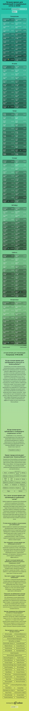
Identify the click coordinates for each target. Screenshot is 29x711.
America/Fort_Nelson (20, 692)
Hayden (24, 482)
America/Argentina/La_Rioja (19, 684)
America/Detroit (21, 676)
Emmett (12, 487)
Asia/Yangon (20, 690)
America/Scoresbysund (20, 674)
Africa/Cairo (8, 674)
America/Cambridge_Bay (9, 665)
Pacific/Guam (20, 657)
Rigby (8, 491)
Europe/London (8, 676)
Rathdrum (22, 484)
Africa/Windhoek (8, 660)
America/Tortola (20, 636)
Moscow (11, 476)
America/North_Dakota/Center (14, 655)
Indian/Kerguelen (14, 653)
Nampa (23, 472)
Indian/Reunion (20, 662)
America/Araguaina (8, 657)
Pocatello (23, 476)
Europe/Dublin (20, 695)
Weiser (6, 484)
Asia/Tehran (8, 692)
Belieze (20, 491)
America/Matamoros (20, 634)
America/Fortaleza (20, 681)
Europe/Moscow (20, 646)
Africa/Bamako (8, 695)
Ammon (12, 482)
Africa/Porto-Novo (6, 684)
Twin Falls (11, 479)
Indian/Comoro (8, 669)
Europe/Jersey (20, 669)
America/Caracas (20, 648)
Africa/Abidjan (20, 667)
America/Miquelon (8, 636)
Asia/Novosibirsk (21, 665)
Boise (5, 472)
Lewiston (17, 476)
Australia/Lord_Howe (8, 690)
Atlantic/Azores (8, 646)
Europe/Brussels (20, 643)
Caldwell (11, 472)
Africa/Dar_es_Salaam (14, 641)
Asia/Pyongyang (8, 667)
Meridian (5, 476)
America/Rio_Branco (8, 643)
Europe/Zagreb (8, 662)
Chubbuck (17, 482)
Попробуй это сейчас (14, 450)
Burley (23, 479)
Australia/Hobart (20, 650)
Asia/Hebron (8, 688)
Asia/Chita (8, 679)
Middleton (5, 487)
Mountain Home (17, 472)
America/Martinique (20, 679)
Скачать (14, 11)
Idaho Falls (5, 479)
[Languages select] (14, 707)
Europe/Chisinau (20, 672)
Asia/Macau (9, 672)
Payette (18, 487)
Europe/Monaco (20, 697)
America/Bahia (8, 681)
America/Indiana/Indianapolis (14, 638)
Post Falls (23, 487)
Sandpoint (14, 484)
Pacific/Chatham (20, 660)
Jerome (17, 479)
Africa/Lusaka (8, 634)
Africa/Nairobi (8, 650)
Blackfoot (5, 482)
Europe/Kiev (21, 688)
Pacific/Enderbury (8, 697)
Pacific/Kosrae (8, 648)
